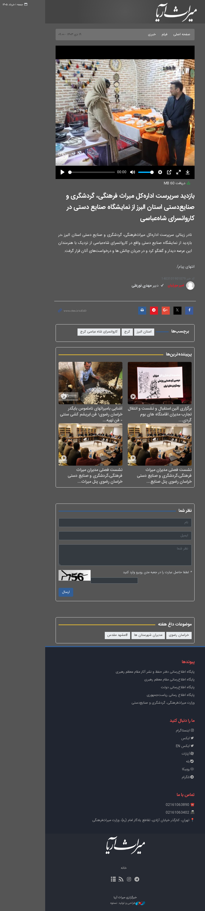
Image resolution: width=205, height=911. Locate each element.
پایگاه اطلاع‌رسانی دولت (155, 687)
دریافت (155, 183)
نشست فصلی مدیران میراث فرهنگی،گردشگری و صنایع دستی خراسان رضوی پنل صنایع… (141, 476)
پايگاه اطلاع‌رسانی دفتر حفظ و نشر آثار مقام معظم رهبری (132, 672)
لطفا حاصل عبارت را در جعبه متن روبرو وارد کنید (134, 572)
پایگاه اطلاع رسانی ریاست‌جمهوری (148, 695)
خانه (101, 868)
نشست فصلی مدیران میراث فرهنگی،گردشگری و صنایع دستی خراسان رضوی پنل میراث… (72, 476)
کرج (105, 332)
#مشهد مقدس (95, 635)
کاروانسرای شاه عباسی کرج (76, 332)
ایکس (165, 738)
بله (168, 762)
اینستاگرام (162, 731)
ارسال (43, 592)
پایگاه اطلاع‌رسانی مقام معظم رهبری (147, 680)
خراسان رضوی (156, 635)
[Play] (40, 172)
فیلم (142, 34)
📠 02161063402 (157, 812)
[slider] (69, 172)
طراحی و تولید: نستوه (105, 903)
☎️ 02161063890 (157, 805)
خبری (129, 34)
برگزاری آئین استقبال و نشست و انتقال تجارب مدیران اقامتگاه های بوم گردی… (137, 414)
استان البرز (121, 332)
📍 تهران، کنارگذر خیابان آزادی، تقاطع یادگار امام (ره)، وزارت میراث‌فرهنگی (121, 820)
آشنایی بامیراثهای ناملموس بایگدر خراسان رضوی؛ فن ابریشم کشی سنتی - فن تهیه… (68, 414)
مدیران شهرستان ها (126, 635)
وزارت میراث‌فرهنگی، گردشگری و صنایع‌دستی (140, 703)
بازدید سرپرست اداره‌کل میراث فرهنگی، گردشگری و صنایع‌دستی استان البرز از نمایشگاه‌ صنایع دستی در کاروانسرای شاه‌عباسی (108, 207)
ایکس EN (162, 746)
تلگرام (165, 777)
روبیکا (166, 769)
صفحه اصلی (159, 34)
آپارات (165, 754)
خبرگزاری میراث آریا (154, 12)
